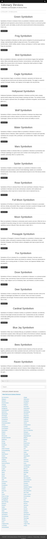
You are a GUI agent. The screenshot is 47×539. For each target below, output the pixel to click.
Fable (3, 446)
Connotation (5, 428)
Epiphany (4, 439)
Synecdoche (27, 514)
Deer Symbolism (23, 289)
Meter (3, 472)
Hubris (3, 456)
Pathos (3, 489)
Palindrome (27, 481)
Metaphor (26, 470)
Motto (3, 476)
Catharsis (26, 421)
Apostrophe (5, 414)
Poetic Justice (27, 494)
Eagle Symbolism (23, 74)
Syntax (3, 518)
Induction (26, 459)
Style (3, 510)
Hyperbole (4, 457)
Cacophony (5, 419)
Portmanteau (27, 496)
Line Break (26, 467)
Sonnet (25, 509)
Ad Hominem (5, 397)
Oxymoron (4, 481)
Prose (25, 498)
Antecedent (27, 408)
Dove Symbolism (23, 272)
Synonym (26, 516)
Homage (26, 454)
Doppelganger (27, 435)
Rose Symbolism (23, 182)
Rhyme (25, 503)
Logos (3, 468)
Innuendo (26, 461)
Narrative (26, 476)
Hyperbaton (27, 456)
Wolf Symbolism (23, 110)
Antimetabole (5, 410)
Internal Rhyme (6, 463)
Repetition (26, 501)
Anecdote (26, 406)
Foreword (26, 450)
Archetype (4, 415)
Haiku (25, 452)
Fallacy (25, 446)
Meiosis (26, 468)
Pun (25, 500)
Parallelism (5, 485)
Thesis (25, 520)
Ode (3, 479)
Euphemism (27, 443)
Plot (3, 492)
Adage (25, 397)
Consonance (27, 428)
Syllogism (26, 512)
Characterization (6, 423)
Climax (3, 424)
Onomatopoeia (27, 479)
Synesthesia (5, 516)
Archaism (26, 414)
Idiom (25, 457)
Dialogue (26, 432)
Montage (26, 472)
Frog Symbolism (23, 36)
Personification (27, 490)
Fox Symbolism (23, 253)
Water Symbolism (23, 127)
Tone (3, 521)
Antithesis (26, 410)
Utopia (25, 525)
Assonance (5, 417)
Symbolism (5, 514)
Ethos (25, 441)
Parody (4, 487)
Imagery (4, 459)
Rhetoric (4, 503)
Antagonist (4, 408)
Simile (25, 507)
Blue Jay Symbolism (23, 327)
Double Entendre (6, 437)
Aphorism (4, 412)
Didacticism (27, 434)
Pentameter (27, 489)
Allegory (4, 399)
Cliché (25, 423)
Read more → (4, 30)
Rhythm (4, 505)
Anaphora (4, 406)
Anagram (26, 403)
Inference (4, 461)
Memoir (4, 470)
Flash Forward (5, 448)
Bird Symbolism (23, 55)
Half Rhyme (5, 454)
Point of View (5, 496)
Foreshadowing (6, 450)
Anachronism (5, 403)
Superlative (5, 512)
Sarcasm (26, 505)
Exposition (26, 445)
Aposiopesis (27, 412)
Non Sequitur (27, 478)
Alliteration (26, 399)
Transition (4, 525)
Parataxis (26, 485)
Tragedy (26, 521)
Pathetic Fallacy (28, 487)
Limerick (4, 467)
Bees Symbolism (23, 344)
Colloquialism (27, 424)
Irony (25, 463)
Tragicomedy (5, 523)
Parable (4, 483)
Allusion (4, 401)
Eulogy (3, 443)
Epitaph (26, 439)
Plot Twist (26, 492)
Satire (3, 507)
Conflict (26, 426)
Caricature (4, 421)
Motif (25, 474)
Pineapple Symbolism (23, 234)
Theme (3, 520)
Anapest (26, 404)
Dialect (3, 432)
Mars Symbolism (23, 146)
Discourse (4, 435)
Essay (3, 441)
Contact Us (30, 536)
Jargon (3, 465)
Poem (3, 494)
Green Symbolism (23, 16)
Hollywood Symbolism (23, 91)
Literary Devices (12, 5)
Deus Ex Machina (28, 430)
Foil (25, 448)
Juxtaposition (27, 465)
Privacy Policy (36, 536)
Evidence (4, 445)
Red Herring (5, 501)
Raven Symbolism (23, 361)
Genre (3, 452)
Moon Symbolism (23, 217)
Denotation (4, 430)
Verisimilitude (5, 527)
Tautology (26, 518)
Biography (26, 417)
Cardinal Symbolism (23, 308)
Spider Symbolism (23, 163)
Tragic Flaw (27, 523)
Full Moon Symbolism (23, 200)
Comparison (5, 426)
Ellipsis (25, 437)
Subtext (26, 510)
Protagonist (5, 500)
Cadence (26, 419)
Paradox (26, 483)
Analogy (4, 404)
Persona (4, 490)
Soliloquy (4, 509)
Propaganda (5, 498)
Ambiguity (26, 401)
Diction (3, 434)
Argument (26, 415)
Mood (3, 474)
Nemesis (4, 478)
